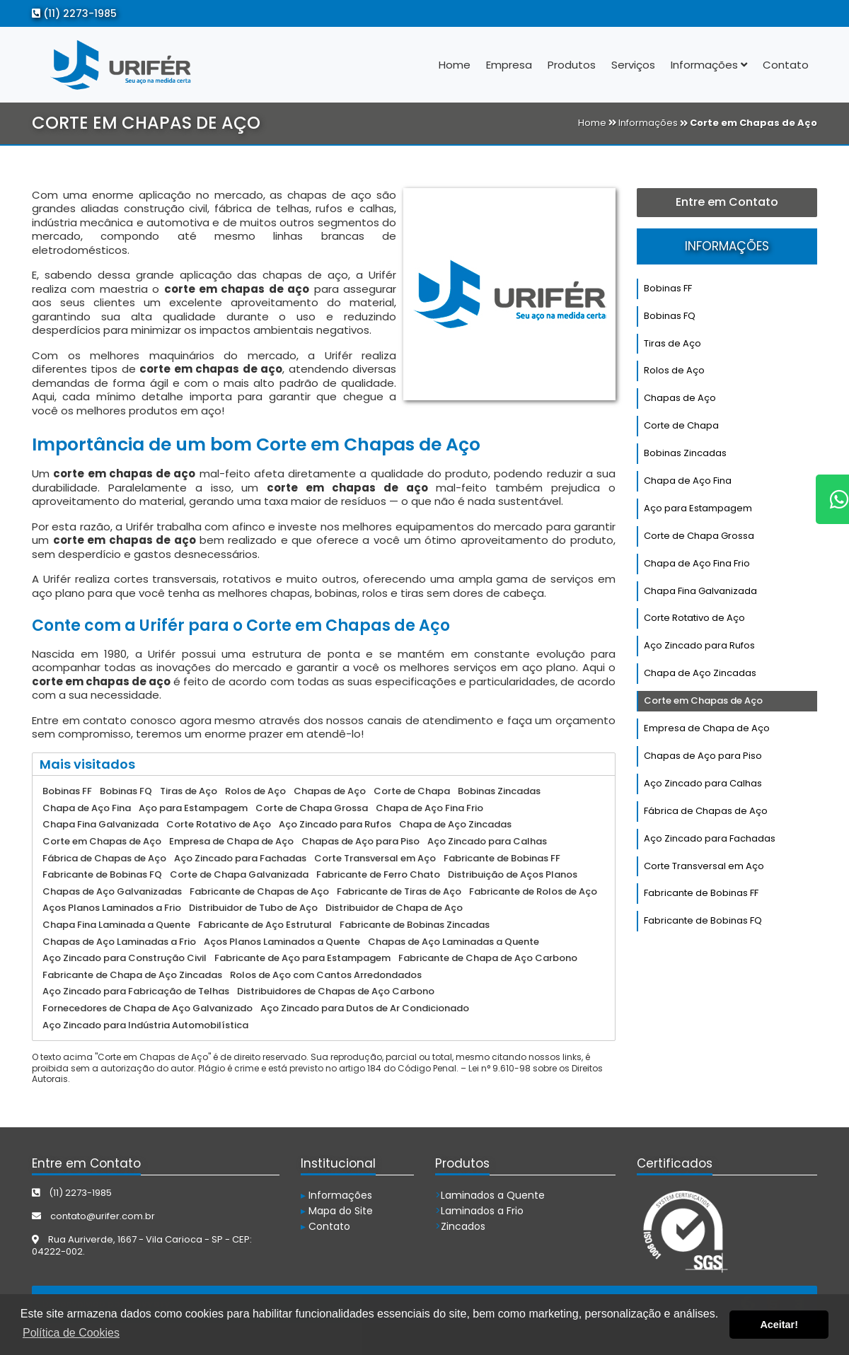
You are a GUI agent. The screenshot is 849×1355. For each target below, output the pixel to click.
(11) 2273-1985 (74, 13)
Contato (786, 64)
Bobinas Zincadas (685, 453)
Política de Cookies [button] (71, 1333)
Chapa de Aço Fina (688, 480)
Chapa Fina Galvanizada (700, 591)
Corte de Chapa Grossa (699, 535)
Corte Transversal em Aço (704, 866)
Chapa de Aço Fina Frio (697, 563)
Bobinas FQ (669, 315)
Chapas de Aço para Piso (703, 755)
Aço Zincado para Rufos (699, 645)
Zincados (460, 1226)
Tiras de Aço (672, 343)
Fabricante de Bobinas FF (701, 893)
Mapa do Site (337, 1211)
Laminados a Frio (479, 1211)
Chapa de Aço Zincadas (700, 673)
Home (454, 64)
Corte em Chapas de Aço (703, 700)
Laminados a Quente (490, 1195)
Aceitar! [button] (779, 1324)
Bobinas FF (668, 288)
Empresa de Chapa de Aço (707, 728)
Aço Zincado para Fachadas (709, 838)
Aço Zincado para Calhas (703, 783)
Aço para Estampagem (698, 508)
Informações (709, 64)
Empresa (509, 64)
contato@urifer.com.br (93, 1216)
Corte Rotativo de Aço (694, 617)
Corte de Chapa (681, 425)
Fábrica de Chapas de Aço (706, 811)
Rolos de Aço (674, 370)
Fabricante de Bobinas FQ (703, 920)
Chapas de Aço (680, 398)
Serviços (633, 64)
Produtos (572, 64)
